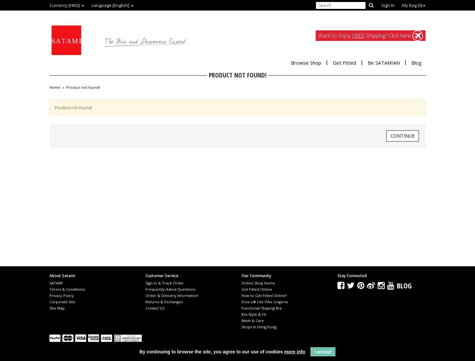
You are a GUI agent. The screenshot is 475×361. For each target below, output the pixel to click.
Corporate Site (62, 301)
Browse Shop (306, 62)
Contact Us (154, 308)
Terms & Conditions (67, 289)
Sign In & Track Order (164, 282)
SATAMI (56, 282)
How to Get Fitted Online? (264, 295)
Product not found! (83, 87)
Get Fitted (344, 62)
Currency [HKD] (66, 5)
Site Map (57, 308)
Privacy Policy (61, 295)
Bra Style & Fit (253, 314)
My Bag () (414, 5)
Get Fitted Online (256, 289)
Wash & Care (252, 320)
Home (54, 87)
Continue (403, 136)
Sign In (388, 5)
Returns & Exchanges (164, 301)
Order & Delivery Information (171, 295)
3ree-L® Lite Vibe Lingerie (264, 301)
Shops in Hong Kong (258, 326)
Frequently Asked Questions (170, 289)
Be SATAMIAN (384, 62)
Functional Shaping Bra (261, 308)
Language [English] (113, 5)
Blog (416, 62)
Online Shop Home (258, 282)
